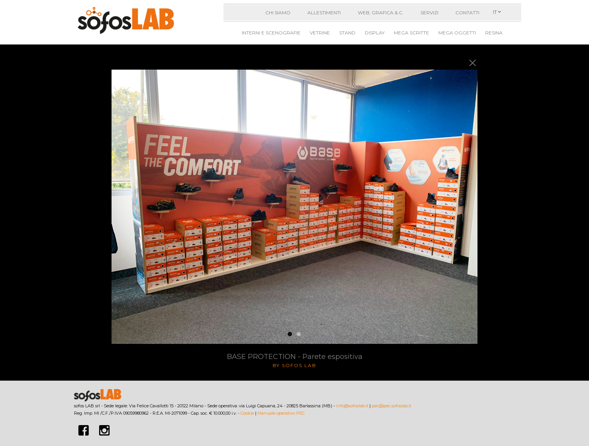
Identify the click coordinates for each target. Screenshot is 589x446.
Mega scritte (411, 33)
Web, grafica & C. (381, 12)
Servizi (429, 12)
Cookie (247, 413)
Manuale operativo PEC (281, 413)
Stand (347, 33)
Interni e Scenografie (271, 33)
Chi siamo (277, 12)
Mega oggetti (457, 33)
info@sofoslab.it (352, 405)
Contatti (467, 12)
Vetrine (320, 33)
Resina (494, 33)
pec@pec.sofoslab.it (391, 405)
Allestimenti (324, 12)
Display (375, 33)
